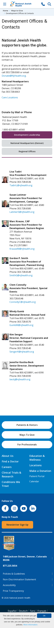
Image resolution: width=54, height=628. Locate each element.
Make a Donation (40, 471)
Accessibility (9, 585)
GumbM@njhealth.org (21, 325)
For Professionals (27, 444)
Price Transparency (13, 590)
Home (5, 10)
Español (12, 610)
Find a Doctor (10, 461)
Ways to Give (17, 10)
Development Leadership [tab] (27, 134)
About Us (7, 456)
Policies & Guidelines (14, 573)
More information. (30, 625)
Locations (35, 465)
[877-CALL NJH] (43, 4)
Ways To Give (27, 434)
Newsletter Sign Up (17, 524)
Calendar (34, 481)
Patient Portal (36, 476)
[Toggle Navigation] (4, 4)
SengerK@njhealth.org (22, 351)
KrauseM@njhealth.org (22, 248)
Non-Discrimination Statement (19, 579)
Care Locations (10, 97)
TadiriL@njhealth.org (21, 185)
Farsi (32, 610)
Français (41, 610)
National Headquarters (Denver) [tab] (27, 143)
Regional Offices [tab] (27, 151)
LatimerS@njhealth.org (22, 211)
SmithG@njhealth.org (21, 275)
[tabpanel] (27, 276)
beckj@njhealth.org (20, 379)
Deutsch (23, 610)
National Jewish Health (19, 597)
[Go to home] (24, 4)
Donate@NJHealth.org (14, 75)
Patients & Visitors (27, 425)
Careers (7, 467)
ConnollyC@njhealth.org (23, 301)
